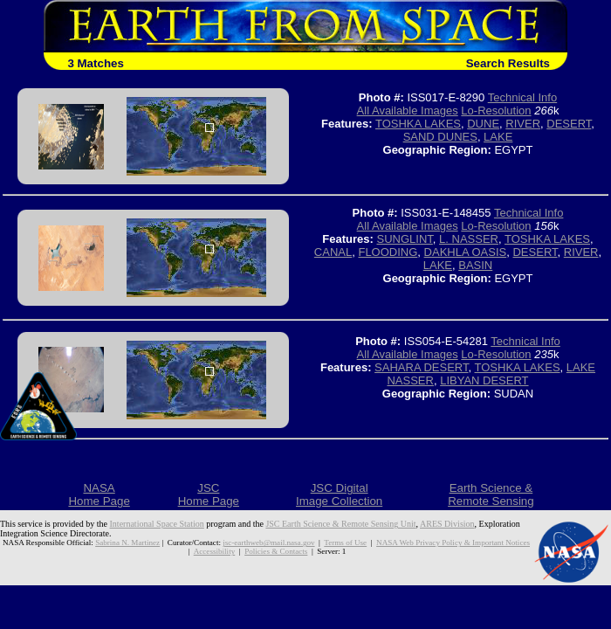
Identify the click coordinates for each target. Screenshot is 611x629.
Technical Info (523, 97)
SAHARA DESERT (421, 367)
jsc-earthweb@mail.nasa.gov (268, 542)
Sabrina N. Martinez (127, 542)
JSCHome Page (208, 494)
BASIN (475, 265)
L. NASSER (468, 238)
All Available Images (407, 110)
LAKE (498, 136)
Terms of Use (345, 542)
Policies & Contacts (275, 551)
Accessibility (214, 551)
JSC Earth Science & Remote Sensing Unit (340, 524)
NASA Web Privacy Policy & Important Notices (453, 542)
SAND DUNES (440, 136)
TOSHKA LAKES (418, 123)
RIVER (522, 123)
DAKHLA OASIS (465, 252)
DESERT (568, 123)
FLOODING (387, 252)
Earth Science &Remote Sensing (491, 494)
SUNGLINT (405, 238)
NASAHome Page (98, 494)
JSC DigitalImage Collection (339, 494)
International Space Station (157, 524)
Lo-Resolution (496, 110)
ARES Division (447, 524)
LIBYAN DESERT (484, 380)
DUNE (483, 123)
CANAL (333, 252)
